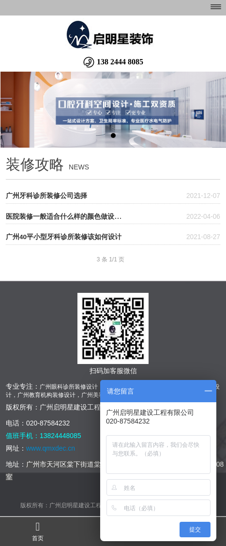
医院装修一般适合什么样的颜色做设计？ (67, 216)
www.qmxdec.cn (51, 448)
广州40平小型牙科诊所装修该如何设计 (63, 237)
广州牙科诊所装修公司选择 (46, 195)
